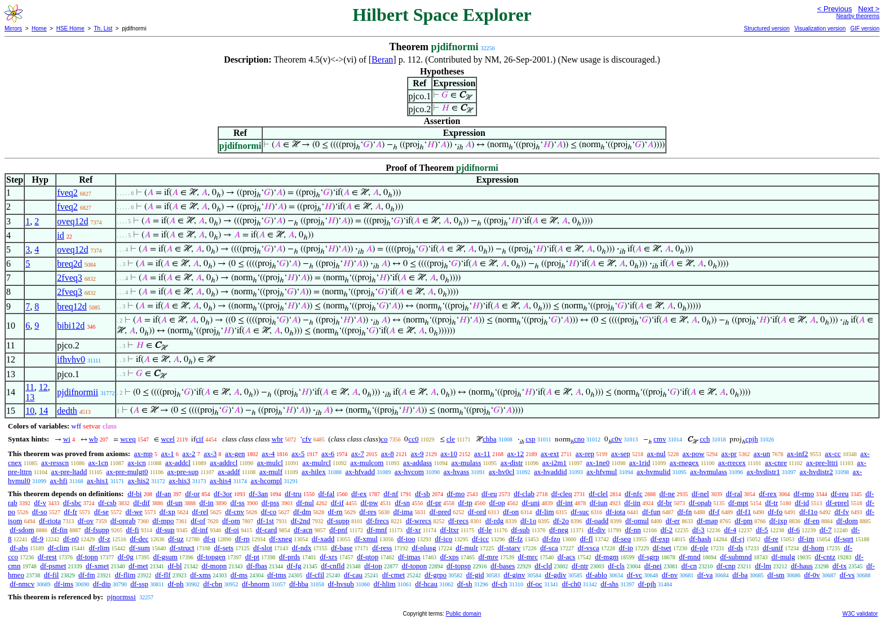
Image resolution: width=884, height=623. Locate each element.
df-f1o (808, 511)
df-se (101, 511)
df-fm (86, 575)
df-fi (132, 529)
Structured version (766, 28)
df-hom (813, 548)
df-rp (242, 538)
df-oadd (597, 520)
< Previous (834, 9)
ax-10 (448, 453)
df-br (664, 502)
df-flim (124, 575)
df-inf (199, 529)
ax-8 (387, 453)
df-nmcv (22, 584)
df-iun (599, 502)
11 (29, 387)
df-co (268, 511)
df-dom (847, 520)
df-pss (271, 502)
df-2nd (301, 520)
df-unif (773, 548)
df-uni (531, 502)
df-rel (200, 511)
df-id (802, 502)
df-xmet (97, 566)
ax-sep (620, 453)
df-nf (390, 493)
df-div (596, 529)
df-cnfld (332, 566)
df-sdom (22, 529)
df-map (707, 520)
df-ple (699, 548)
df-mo (456, 493)
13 (29, 397)
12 (43, 387)
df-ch (499, 584)
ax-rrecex (732, 462)
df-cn (688, 566)
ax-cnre (776, 462)
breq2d (69, 263)
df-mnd (689, 557)
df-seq (621, 538)
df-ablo (596, 575)
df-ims (63, 584)
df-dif (141, 502)
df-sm (775, 575)
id (60, 235)
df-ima (403, 511)
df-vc (634, 575)
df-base (341, 548)
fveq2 (67, 192)
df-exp (660, 538)
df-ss (238, 502)
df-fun (651, 511)
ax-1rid (640, 462)
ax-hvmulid (653, 471)
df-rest (47, 557)
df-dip (102, 584)
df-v (40, 502)
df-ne (666, 493)
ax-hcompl (266, 480)
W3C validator (860, 614)
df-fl (586, 538)
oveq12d (72, 221)
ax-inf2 (797, 453)
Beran (382, 59)
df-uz (175, 538)
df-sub (520, 529)
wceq (127, 439)
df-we (134, 511)
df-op (497, 502)
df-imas (409, 557)
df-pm (744, 520)
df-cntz (825, 557)
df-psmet (53, 566)
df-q (209, 538)
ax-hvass (457, 471)
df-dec (139, 538)
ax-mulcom (366, 462)
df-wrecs (418, 520)
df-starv (509, 548)
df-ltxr (449, 529)
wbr (277, 439)
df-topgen (211, 557)
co (384, 439)
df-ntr (580, 566)
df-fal (326, 493)
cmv (659, 439)
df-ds (735, 548)
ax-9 (417, 453)
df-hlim (385, 584)
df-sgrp (649, 557)
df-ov (86, 520)
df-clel (598, 493)
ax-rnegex (684, 462)
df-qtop (367, 557)
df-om (231, 520)
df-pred (440, 511)
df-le (485, 529)
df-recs (458, 520)
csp (530, 439)
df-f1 (743, 511)
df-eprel (837, 502)
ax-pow (693, 453)
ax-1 (167, 453)
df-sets (223, 548)
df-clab (524, 493)
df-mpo (163, 520)
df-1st (265, 520)
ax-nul (656, 453)
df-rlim (99, 548)
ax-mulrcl (316, 462)
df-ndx (302, 548)
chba (490, 439)
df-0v (812, 575)
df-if (337, 502)
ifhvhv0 (71, 359)
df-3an (258, 493)
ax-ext (550, 453)
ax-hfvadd (360, 471)
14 (43, 411)
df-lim (545, 511)
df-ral (734, 493)
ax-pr (728, 453)
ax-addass (417, 462)
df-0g (126, 557)
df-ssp (139, 584)
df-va (705, 575)
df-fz (516, 538)
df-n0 (71, 538)
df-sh (464, 584)
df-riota (50, 520)
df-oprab (123, 520)
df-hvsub (341, 584)
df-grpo (436, 575)
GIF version (864, 28)
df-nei (653, 566)
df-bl (174, 566)
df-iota (616, 511)
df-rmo (804, 493)
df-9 (37, 538)
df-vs (847, 575)
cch (705, 439)
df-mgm (606, 557)
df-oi (232, 529)
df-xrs (328, 557)
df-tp (465, 502)
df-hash (700, 538)
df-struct (182, 548)
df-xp (167, 511)
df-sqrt (844, 538)
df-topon (414, 566)
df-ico (443, 538)
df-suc (580, 511)
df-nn (633, 529)
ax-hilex (314, 471)
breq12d (71, 306)
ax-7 (357, 453)
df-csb (107, 502)
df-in (207, 502)
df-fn (684, 511)
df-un (175, 502)
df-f (714, 511)
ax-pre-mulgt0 (127, 471)
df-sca (549, 548)
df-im (806, 538)
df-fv (841, 511)
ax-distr (512, 462)
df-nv (670, 575)
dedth (67, 411)
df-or (192, 493)
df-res (367, 511)
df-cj (738, 538)
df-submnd (736, 557)
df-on (511, 511)
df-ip (625, 548)
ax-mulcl (270, 462)
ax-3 (210, 453)
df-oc (534, 584)
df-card (266, 529)
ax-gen (235, 453)
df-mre (488, 557)
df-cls (616, 566)
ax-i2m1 (554, 462)
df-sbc (72, 502)
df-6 (794, 529)
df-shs (609, 584)
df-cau (353, 575)
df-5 (762, 529)
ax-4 (268, 453)
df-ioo (406, 538)
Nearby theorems (857, 16)
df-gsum (165, 557)
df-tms (276, 575)
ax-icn (136, 462)
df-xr (413, 529)
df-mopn (214, 566)
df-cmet (393, 575)
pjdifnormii (77, 392)
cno (579, 439)
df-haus (802, 566)
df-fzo (551, 538)
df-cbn (212, 584)
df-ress (382, 548)
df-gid (475, 575)
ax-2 (188, 453)
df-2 (666, 529)
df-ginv (514, 575)
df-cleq (561, 493)
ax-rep (585, 453)
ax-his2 (138, 480)
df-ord (477, 511)
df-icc (480, 538)
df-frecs (377, 520)
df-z (105, 538)
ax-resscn (55, 462)
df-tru (293, 493)
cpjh (751, 439)
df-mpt (738, 502)
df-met (138, 566)
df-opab (700, 502)
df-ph (175, 584)
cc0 (413, 439)
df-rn (335, 511)
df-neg (558, 529)
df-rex (768, 493)
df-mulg (783, 557)
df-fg (294, 566)
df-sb (422, 493)
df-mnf (376, 529)
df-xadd (323, 538)
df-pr (434, 502)
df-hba (298, 584)
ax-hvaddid (550, 471)
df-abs (19, 548)
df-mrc (528, 557)
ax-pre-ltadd (69, 471)
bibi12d (71, 325)
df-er (673, 520)
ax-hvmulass (708, 471)
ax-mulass (466, 462)
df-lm (763, 566)
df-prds (289, 557)
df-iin (632, 502)
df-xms (200, 575)
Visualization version (820, 28)
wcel (168, 439)
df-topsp (459, 566)
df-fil (51, 575)
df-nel (700, 493)
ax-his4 (220, 480)
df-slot (262, 548)
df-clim (58, 548)
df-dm (302, 511)
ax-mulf (270, 471)
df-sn (402, 502)
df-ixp (779, 520)
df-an (163, 493)
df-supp (338, 520)
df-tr (771, 502)
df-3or (223, 493)
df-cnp (726, 566)
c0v (617, 439)
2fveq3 (69, 277)
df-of (198, 520)
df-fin (59, 529)
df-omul (637, 520)
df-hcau (426, 584)
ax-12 (515, 453)
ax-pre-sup (183, 471)
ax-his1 (97, 480)
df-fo (775, 511)
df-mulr (467, 548)
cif (200, 439)
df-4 (730, 529)
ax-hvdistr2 (816, 471)
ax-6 (327, 453)
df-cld (543, 566)
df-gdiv (555, 575)
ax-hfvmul (601, 471)
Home (39, 28)
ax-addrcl (223, 462)
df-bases (502, 566)
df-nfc (634, 493)
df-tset (662, 548)
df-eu (489, 493)
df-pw (369, 502)
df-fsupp (97, 529)
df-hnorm (255, 584)
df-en (811, 520)
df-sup (165, 529)
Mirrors (13, 28)
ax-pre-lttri (822, 462)
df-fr (70, 511)
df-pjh (647, 584)
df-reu (839, 493)
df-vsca (588, 548)
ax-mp (143, 453)
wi (66, 439)
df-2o (561, 520)
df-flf (162, 575)
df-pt (252, 557)
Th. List (103, 28)
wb (93, 439)
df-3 (698, 529)
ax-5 (297, 453)
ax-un (761, 453)
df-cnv (234, 511)
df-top (373, 566)
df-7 (826, 529)
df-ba (740, 575)
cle (451, 439)
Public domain (463, 614)
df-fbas (256, 566)
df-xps (449, 557)
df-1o (528, 520)
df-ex (358, 493)
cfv (307, 439)
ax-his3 (179, 480)
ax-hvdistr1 (763, 471)
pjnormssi (121, 597)
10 (29, 411)
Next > (868, 9)
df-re (771, 538)
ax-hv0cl (501, 471)
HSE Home (70, 28)
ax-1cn (98, 462)
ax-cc (833, 453)
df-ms (239, 575)
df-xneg (280, 538)
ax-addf (229, 471)
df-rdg (494, 520)
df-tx (839, 566)
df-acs (567, 557)
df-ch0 (571, 584)
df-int (564, 502)
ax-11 (482, 453)
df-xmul (366, 538)
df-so (39, 511)
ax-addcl (178, 462)
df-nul (305, 502)
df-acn (303, 529)
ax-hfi (58, 480)
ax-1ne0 (597, 462)
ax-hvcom (409, 471)
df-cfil (315, 575)
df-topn (87, 557)
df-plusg (424, 548)
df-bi (134, 493)
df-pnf (338, 529)
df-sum (139, 548)
